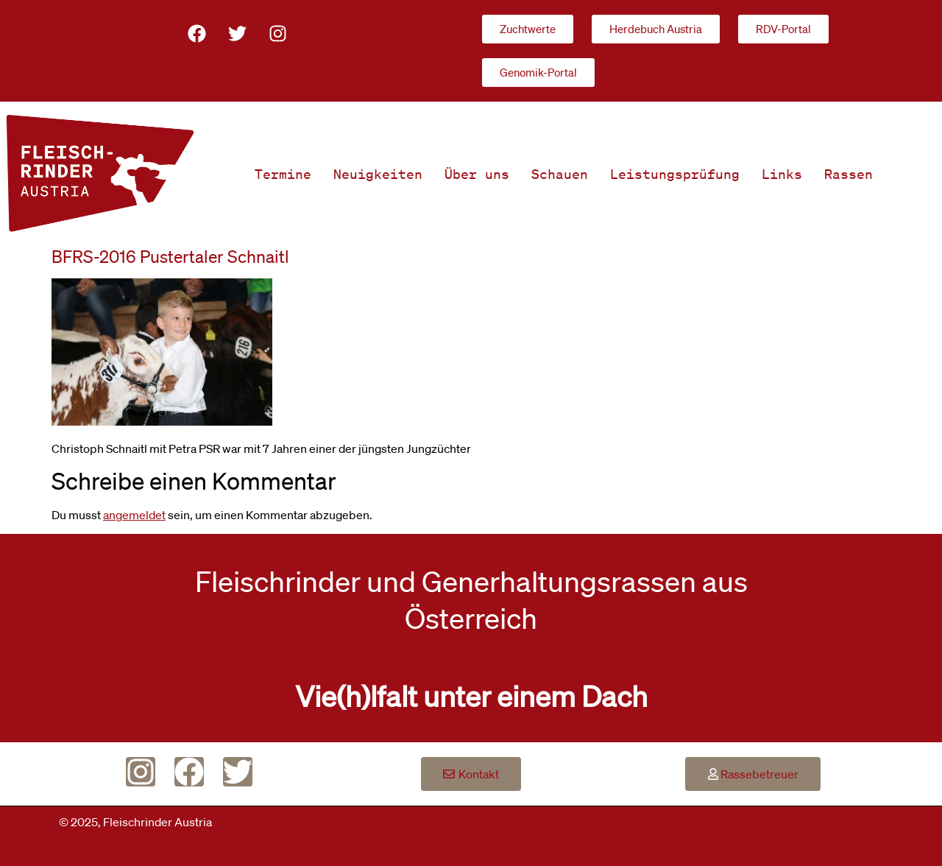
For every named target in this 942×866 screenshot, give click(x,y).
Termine (283, 174)
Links (782, 174)
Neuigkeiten (377, 174)
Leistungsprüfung (675, 174)
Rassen (848, 174)
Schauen (559, 174)
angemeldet (134, 514)
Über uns (477, 174)
